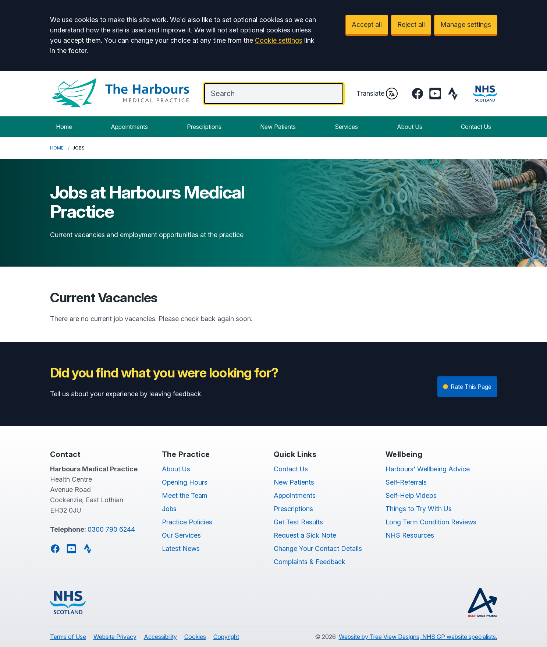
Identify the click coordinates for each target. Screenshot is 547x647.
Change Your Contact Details (318, 548)
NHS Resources (410, 535)
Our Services (181, 535)
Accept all (367, 24)
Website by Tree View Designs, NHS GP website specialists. (418, 636)
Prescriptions (204, 126)
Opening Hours (184, 482)
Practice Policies (187, 522)
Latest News (181, 548)
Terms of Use (68, 636)
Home (64, 126)
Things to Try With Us (419, 509)
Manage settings (465, 24)
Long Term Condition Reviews (431, 522)
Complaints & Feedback (309, 562)
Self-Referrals (406, 482)
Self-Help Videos (411, 495)
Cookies (195, 636)
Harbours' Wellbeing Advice (428, 469)
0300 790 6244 (111, 529)
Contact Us (476, 126)
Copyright (226, 636)
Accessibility (160, 636)
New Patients (278, 126)
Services (346, 126)
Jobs (169, 509)
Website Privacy (114, 636)
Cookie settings (278, 40)
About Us (409, 126)
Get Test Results (298, 522)
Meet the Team (184, 495)
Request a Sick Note (305, 535)
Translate (377, 93)
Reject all (411, 24)
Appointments (129, 126)
